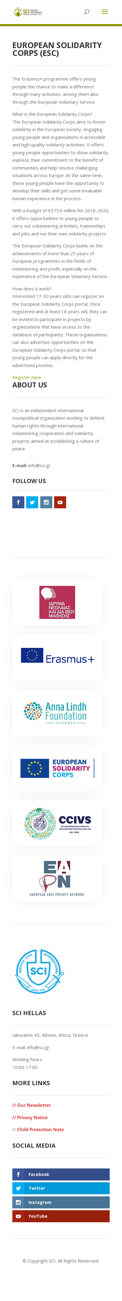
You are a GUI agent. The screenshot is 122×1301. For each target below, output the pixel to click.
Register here (26, 377)
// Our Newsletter (31, 1105)
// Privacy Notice (30, 1117)
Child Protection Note (40, 1129)
